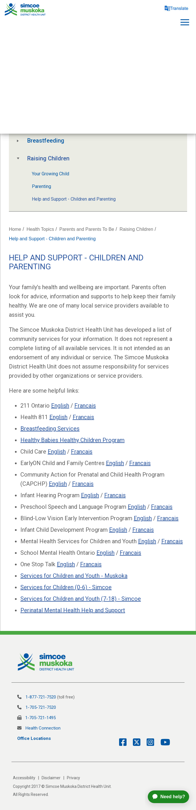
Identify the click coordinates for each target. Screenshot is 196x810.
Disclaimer (51, 778)
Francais (85, 405)
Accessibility (24, 778)
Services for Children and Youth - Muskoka (73, 575)
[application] (170, 797)
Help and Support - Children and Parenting (74, 199)
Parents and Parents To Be (86, 229)
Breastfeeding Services (49, 428)
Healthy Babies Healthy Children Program (72, 440)
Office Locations (34, 738)
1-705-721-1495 (40, 717)
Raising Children (48, 158)
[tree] (98, 145)
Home (15, 229)
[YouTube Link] (163, 742)
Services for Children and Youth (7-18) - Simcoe (80, 598)
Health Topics (40, 229)
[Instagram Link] (148, 742)
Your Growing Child (50, 173)
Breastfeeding (45, 140)
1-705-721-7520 (41, 707)
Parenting (41, 186)
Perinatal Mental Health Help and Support (72, 610)
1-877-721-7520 (41, 697)
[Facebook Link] (123, 742)
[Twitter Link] (134, 742)
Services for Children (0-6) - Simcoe (66, 587)
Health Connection (43, 728)
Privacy (73, 778)
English (60, 405)
